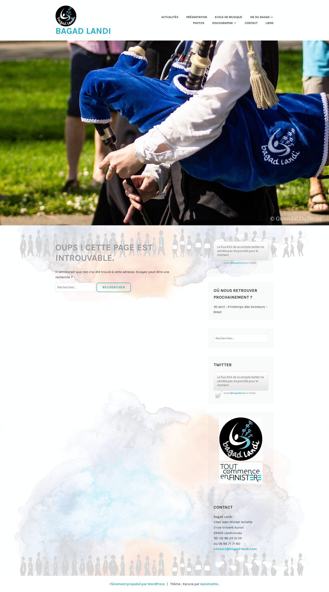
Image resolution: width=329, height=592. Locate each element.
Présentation (196, 17)
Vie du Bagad (260, 17)
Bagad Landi (83, 31)
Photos (198, 23)
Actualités (169, 17)
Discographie (222, 23)
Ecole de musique (228, 17)
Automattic (209, 584)
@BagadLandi (237, 263)
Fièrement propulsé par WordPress (137, 584)
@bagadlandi (237, 393)
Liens (270, 23)
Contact (251, 23)
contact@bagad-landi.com (235, 549)
